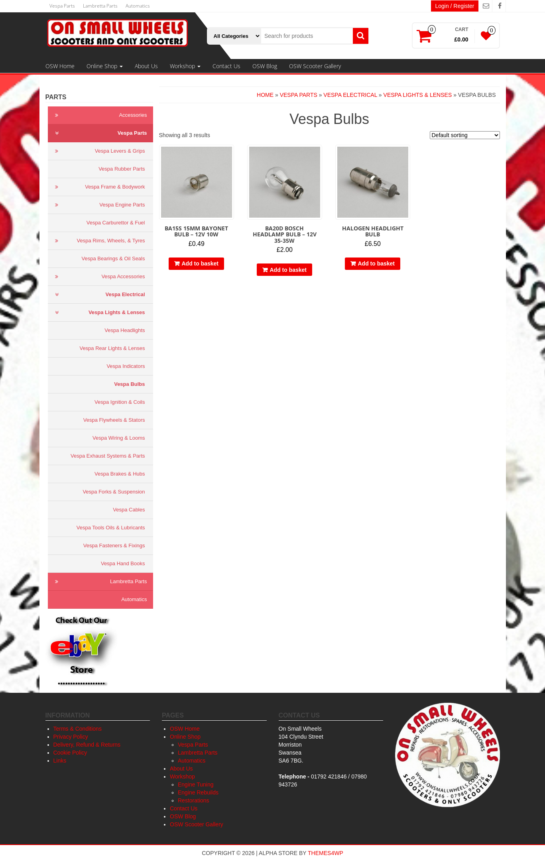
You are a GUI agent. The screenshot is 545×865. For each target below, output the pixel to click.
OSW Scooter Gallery (315, 66)
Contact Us (226, 66)
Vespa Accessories (98, 276)
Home (265, 95)
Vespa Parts (62, 5)
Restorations (193, 800)
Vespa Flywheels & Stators (114, 420)
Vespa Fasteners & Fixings (114, 545)
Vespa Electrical (98, 294)
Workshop (185, 66)
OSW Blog (264, 66)
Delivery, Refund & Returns (87, 744)
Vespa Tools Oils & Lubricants (111, 528)
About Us (146, 66)
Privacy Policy (70, 736)
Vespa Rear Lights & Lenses (112, 348)
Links (60, 760)
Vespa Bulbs (129, 384)
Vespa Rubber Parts (121, 169)
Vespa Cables (129, 510)
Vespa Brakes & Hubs (119, 474)
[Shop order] (465, 135)
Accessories (99, 115)
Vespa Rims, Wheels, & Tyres (98, 241)
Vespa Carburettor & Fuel (116, 223)
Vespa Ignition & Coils (119, 402)
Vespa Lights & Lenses (98, 312)
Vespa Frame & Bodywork (98, 187)
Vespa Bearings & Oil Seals (113, 258)
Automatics (138, 5)
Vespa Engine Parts (98, 205)
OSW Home (60, 66)
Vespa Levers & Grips (98, 151)
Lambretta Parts (100, 5)
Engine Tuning (196, 784)
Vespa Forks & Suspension (114, 492)
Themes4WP (325, 853)
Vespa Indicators (125, 366)
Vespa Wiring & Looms (118, 438)
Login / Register (454, 6)
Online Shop (105, 66)
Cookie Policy (70, 752)
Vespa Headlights (124, 330)
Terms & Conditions (77, 728)
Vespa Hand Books (123, 563)
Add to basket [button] (199, 263)
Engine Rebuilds (198, 792)
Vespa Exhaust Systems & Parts (108, 456)
